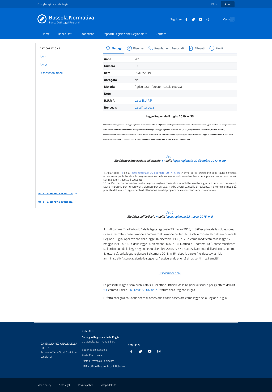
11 (163, 160)
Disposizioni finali (170, 273)
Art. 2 (169, 212)
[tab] (114, 48)
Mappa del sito (108, 385)
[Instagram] (199, 19)
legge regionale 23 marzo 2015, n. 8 (189, 216)
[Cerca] (230, 19)
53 (105, 289)
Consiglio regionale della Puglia (52, 4)
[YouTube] (192, 19)
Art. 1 (169, 156)
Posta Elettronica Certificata (98, 361)
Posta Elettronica (92, 355)
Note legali (64, 385)
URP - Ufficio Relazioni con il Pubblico (103, 366)
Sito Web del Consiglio (94, 350)
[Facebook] (178, 19)
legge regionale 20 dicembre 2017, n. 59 (199, 160)
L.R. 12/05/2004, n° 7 (142, 289)
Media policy (44, 385)
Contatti (88, 331)
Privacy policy (85, 385)
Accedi (227, 4)
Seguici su (134, 345)
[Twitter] (185, 19)
